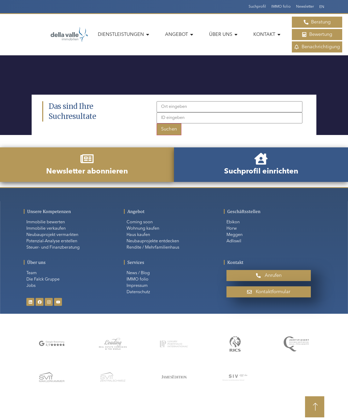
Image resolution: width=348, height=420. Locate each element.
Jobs (31, 286)
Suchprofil (257, 6)
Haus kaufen (138, 235)
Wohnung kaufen (143, 228)
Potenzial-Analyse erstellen (51, 241)
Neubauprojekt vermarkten (52, 235)
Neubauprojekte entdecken (153, 241)
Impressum (137, 286)
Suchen (169, 129)
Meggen (234, 235)
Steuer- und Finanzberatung (53, 247)
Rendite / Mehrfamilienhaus (153, 247)
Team (31, 273)
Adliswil (233, 241)
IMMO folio (281, 6)
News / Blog (138, 273)
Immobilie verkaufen (46, 228)
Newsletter (305, 6)
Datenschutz (138, 292)
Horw (231, 228)
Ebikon (233, 222)
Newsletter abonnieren (87, 171)
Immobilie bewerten (45, 222)
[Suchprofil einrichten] (261, 158)
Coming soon (140, 222)
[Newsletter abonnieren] (87, 158)
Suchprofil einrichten (261, 171)
